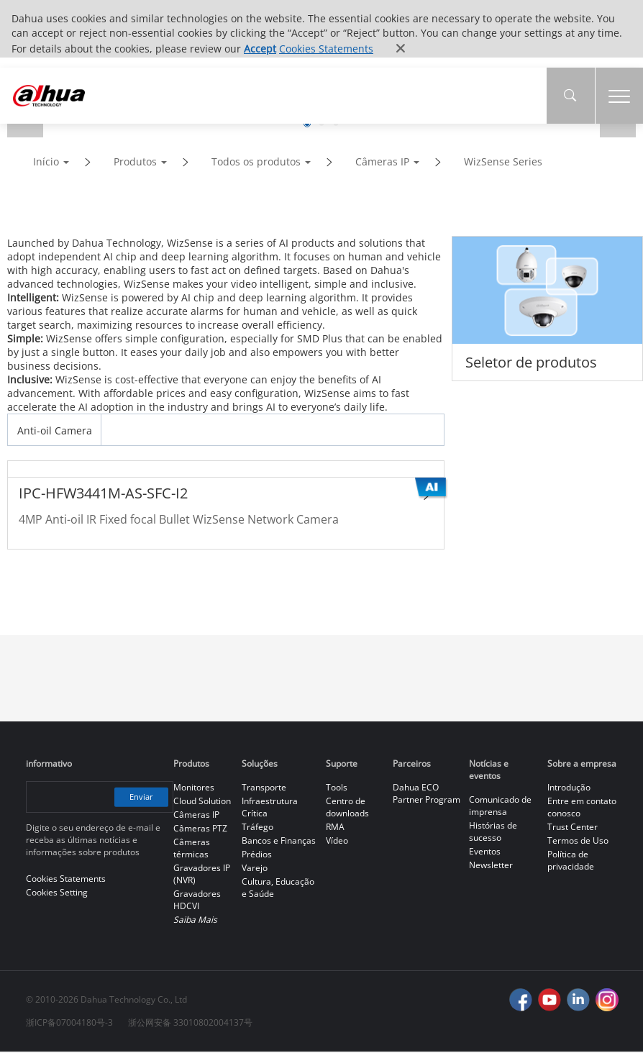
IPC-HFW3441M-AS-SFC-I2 (103, 494)
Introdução (568, 789)
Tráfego (257, 828)
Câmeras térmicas (191, 849)
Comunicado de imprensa (500, 807)
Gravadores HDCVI (197, 901)
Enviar (139, 798)
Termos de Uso (577, 842)
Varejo (255, 869)
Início (46, 163)
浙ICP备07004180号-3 (69, 1024)
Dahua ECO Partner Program (426, 795)
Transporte (264, 789)
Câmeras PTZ (200, 830)
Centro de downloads (347, 808)
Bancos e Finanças (279, 842)
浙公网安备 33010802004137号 (190, 1024)
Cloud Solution (202, 802)
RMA (335, 828)
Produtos (135, 163)
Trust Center (572, 828)
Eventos (485, 853)
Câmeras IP (382, 163)
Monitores (193, 789)
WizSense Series (503, 163)
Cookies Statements (326, 48)
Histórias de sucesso (493, 833)
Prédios (257, 855)
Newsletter (491, 866)
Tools (336, 789)
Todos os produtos (256, 163)
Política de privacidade (570, 861)
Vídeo (337, 842)
